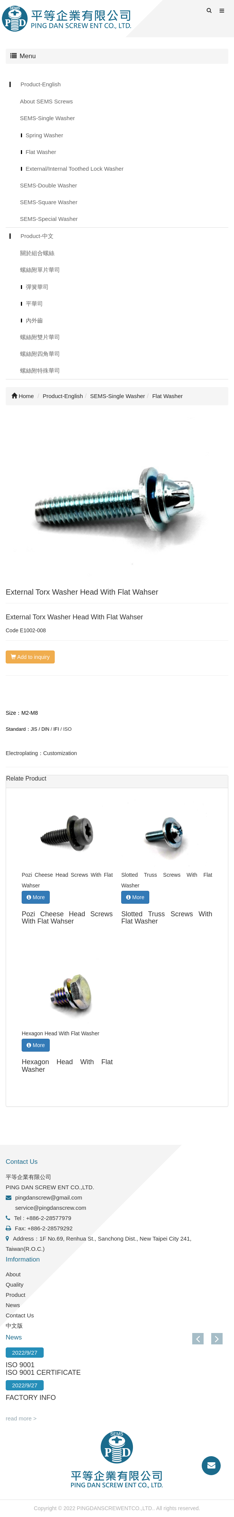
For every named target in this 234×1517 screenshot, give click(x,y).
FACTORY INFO (31, 1397)
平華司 (34, 303)
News (13, 1305)
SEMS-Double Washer (48, 185)
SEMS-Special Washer (49, 219)
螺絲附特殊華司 (40, 370)
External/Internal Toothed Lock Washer (75, 168)
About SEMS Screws (46, 101)
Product (15, 1295)
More (36, 897)
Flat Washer (41, 152)
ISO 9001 (20, 1365)
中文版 (14, 1325)
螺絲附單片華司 (40, 270)
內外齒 (34, 320)
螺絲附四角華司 (40, 354)
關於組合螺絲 (37, 253)
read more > (21, 1418)
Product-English (41, 84)
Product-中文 (37, 236)
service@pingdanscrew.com (50, 1207)
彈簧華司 (37, 287)
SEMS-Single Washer (47, 118)
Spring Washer (44, 135)
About (13, 1274)
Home (22, 396)
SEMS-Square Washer (48, 202)
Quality (15, 1284)
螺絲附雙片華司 (40, 337)
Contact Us (20, 1315)
